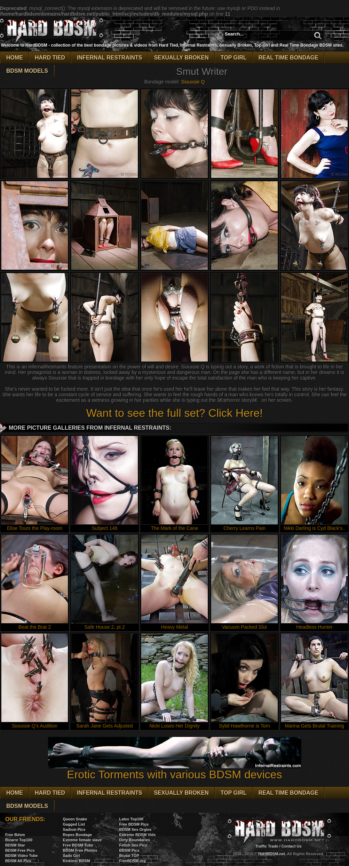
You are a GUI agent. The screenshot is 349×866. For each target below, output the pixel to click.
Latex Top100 (131, 819)
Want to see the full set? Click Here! (174, 413)
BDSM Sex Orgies (135, 829)
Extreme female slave (82, 840)
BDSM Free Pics (19, 850)
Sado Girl (71, 855)
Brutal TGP (129, 855)
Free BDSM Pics (133, 824)
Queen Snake (75, 819)
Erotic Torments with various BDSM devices (174, 769)
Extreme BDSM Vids (137, 835)
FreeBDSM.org (132, 861)
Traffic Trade (266, 846)
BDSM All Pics (18, 861)
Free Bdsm (15, 835)
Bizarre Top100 (18, 840)
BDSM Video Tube (21, 855)
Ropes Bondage (77, 835)
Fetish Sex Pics (133, 845)
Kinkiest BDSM (76, 861)
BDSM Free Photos (80, 850)
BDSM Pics (129, 850)
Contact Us (291, 846)
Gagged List (74, 824)
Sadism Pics (74, 829)
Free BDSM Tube (78, 845)
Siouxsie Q (193, 82)
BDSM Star (15, 845)
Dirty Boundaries (134, 840)
